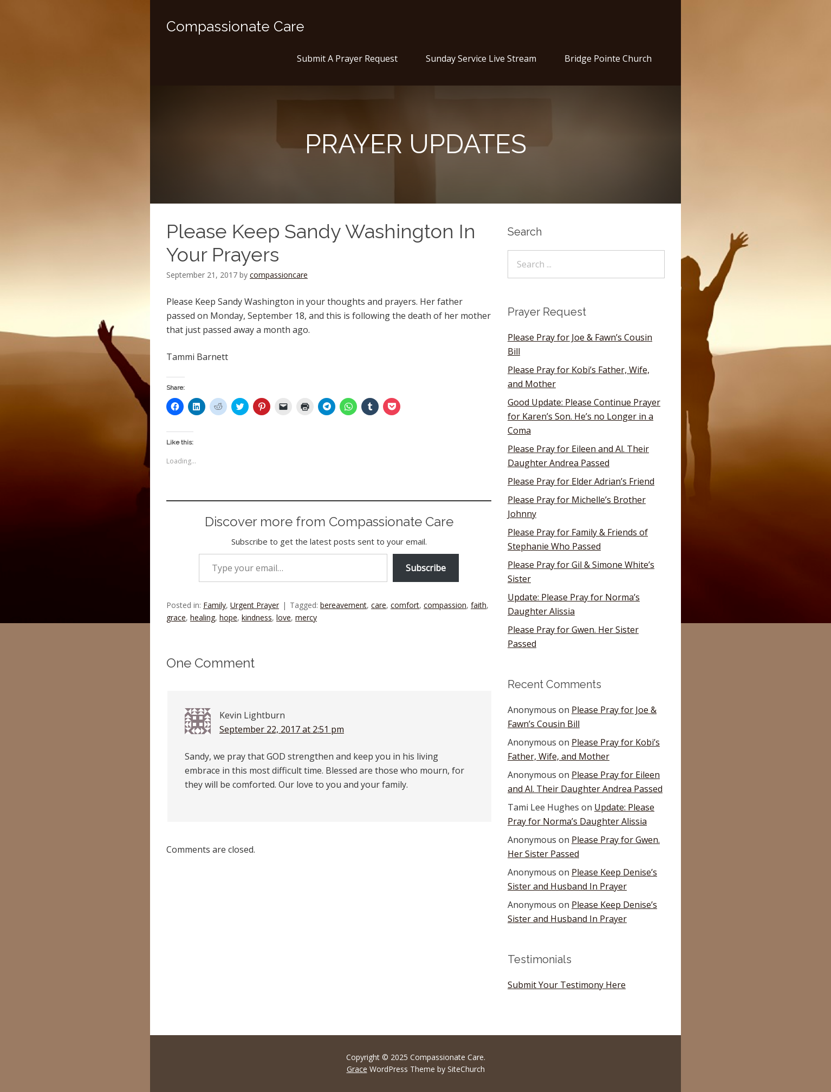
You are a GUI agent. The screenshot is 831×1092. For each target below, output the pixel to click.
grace (176, 617)
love (283, 617)
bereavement (343, 605)
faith (478, 605)
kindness (257, 617)
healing (202, 617)
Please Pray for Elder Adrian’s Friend (581, 481)
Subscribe (426, 568)
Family (214, 605)
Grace (357, 1069)
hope (228, 617)
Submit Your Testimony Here (567, 985)
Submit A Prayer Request (347, 58)
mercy (306, 617)
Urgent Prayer (254, 605)
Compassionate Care (235, 26)
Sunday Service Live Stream (481, 58)
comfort (405, 605)
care (378, 605)
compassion (445, 605)
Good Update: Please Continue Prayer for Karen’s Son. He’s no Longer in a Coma (584, 416)
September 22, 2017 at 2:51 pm (281, 729)
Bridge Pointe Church (608, 58)
